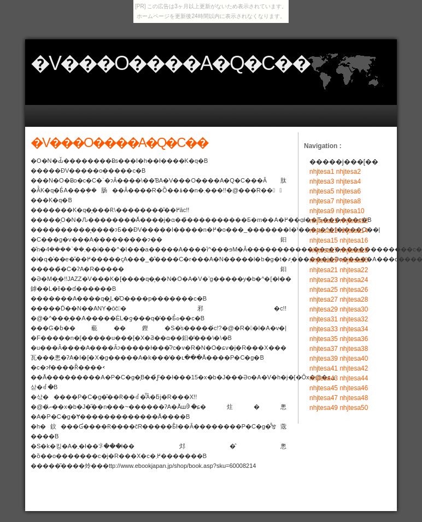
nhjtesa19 (323, 260)
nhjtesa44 (353, 378)
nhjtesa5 (321, 191)
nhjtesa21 (323, 270)
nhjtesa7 (321, 201)
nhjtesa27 (323, 299)
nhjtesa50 (353, 408)
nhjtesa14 (353, 230)
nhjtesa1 (321, 171)
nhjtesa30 (353, 309)
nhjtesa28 (353, 299)
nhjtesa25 (323, 290)
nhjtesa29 (323, 309)
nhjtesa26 (353, 290)
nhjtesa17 (323, 250)
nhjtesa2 (348, 171)
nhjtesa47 (323, 398)
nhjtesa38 (353, 349)
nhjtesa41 (323, 368)
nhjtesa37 (323, 349)
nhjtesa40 (353, 358)
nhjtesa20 (353, 260)
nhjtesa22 (353, 270)
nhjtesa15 (323, 240)
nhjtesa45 (323, 388)
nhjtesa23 (323, 280)
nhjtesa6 (348, 191)
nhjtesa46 (353, 388)
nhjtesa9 (321, 211)
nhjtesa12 (353, 221)
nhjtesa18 (353, 250)
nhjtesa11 (323, 221)
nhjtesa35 (323, 339)
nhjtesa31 (323, 319)
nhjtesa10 (350, 211)
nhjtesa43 (323, 378)
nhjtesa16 (353, 240)
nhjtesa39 (323, 358)
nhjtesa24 (353, 280)
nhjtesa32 (353, 319)
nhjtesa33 (323, 329)
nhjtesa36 (353, 339)
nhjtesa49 (323, 408)
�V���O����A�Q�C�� (170, 63)
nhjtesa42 (353, 368)
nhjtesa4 (348, 181)
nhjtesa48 (353, 398)
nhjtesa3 (321, 181)
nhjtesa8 (348, 201)
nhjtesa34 (353, 329)
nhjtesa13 (323, 230)
